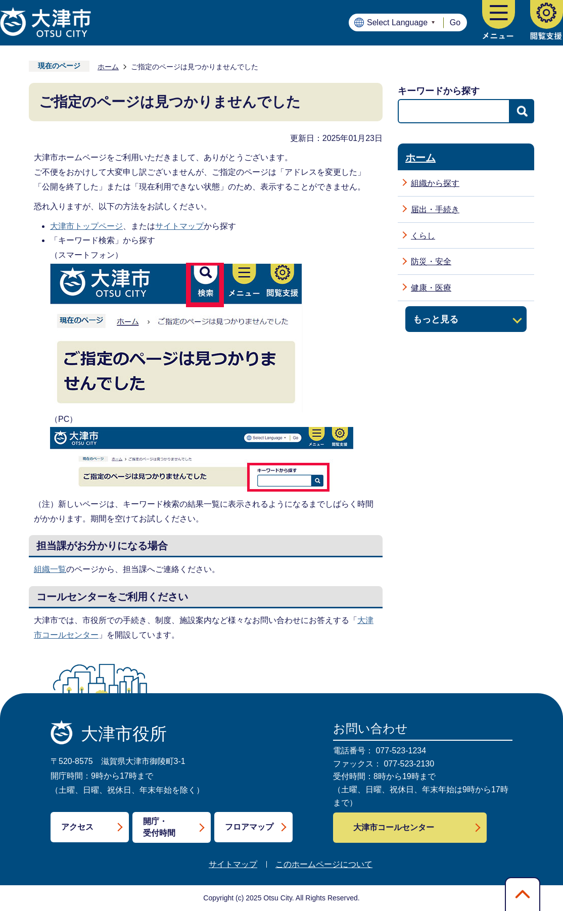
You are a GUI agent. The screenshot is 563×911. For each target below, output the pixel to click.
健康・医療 (431, 287)
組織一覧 (50, 569)
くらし (423, 235)
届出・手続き (435, 209)
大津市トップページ (86, 226)
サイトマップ (179, 226)
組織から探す (435, 183)
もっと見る (435, 319)
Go (455, 22)
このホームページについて (323, 864)
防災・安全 (431, 261)
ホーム (108, 67)
